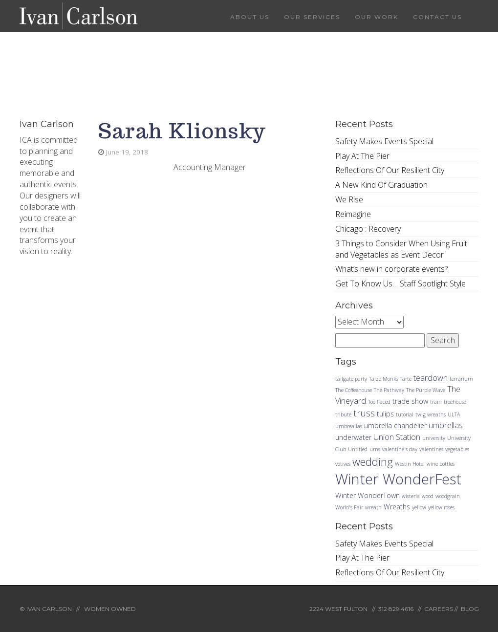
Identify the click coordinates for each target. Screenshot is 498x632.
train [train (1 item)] (436, 401)
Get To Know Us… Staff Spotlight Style (400, 283)
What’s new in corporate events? (391, 268)
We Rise (349, 199)
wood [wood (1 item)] (427, 496)
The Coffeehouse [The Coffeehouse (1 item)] (353, 390)
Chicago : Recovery (368, 228)
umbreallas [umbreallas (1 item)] (348, 426)
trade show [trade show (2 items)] (410, 401)
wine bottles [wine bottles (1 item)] (441, 463)
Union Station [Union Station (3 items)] (396, 436)
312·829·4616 (395, 608)
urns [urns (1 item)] (374, 449)
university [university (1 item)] (433, 438)
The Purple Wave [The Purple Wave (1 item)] (425, 390)
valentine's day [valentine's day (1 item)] (399, 449)
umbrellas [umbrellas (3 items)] (446, 425)
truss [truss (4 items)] (364, 413)
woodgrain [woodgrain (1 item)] (447, 496)
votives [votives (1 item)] (342, 463)
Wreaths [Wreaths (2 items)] (397, 506)
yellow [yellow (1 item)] (419, 507)
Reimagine (353, 214)
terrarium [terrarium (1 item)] (461, 378)
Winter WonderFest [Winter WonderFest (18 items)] (398, 479)
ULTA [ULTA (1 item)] (454, 414)
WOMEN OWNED (110, 608)
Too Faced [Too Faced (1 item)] (379, 401)
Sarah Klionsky (182, 130)
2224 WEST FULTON (338, 608)
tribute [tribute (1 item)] (343, 414)
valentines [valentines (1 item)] (431, 449)
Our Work (376, 17)
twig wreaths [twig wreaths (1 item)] (430, 414)
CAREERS (438, 608)
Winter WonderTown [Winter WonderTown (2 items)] (367, 495)
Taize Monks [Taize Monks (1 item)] (383, 378)
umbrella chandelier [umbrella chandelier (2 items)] (395, 425)
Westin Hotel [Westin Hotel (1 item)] (410, 463)
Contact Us (437, 17)
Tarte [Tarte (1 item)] (405, 378)
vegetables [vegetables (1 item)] (457, 449)
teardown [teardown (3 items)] (430, 377)
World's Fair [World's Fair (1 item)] (349, 507)
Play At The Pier (362, 156)
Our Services (312, 17)
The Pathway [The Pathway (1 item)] (389, 390)
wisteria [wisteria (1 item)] (411, 496)
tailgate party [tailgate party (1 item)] (351, 378)
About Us (249, 17)
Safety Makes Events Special (384, 141)
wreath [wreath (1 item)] (373, 507)
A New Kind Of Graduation (381, 184)
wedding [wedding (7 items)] (372, 461)
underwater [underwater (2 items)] (353, 437)
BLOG (470, 608)
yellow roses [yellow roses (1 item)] (441, 507)
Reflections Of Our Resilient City (389, 170)
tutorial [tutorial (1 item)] (404, 414)
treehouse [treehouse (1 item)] (455, 401)
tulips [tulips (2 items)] (385, 413)
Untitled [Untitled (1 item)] (358, 449)
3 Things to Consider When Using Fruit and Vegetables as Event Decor (401, 249)
